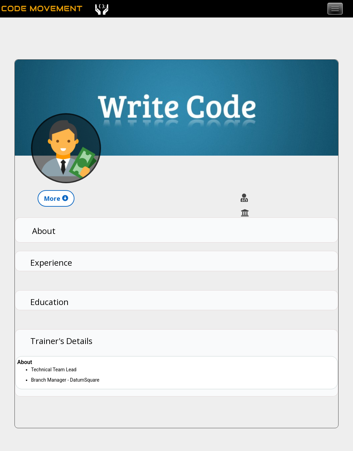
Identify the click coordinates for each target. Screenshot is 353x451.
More (56, 198)
